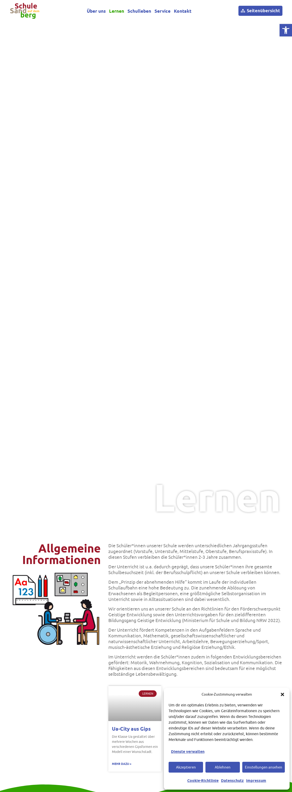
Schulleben (139, 11)
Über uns (96, 11)
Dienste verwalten (187, 751)
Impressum (256, 780)
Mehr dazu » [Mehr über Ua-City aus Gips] (121, 764)
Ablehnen (223, 767)
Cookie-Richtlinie (203, 780)
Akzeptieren (186, 767)
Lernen (116, 11)
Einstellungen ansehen (263, 767)
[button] (282, 694)
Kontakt (182, 11)
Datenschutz (232, 780)
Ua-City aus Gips (131, 729)
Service (162, 11)
